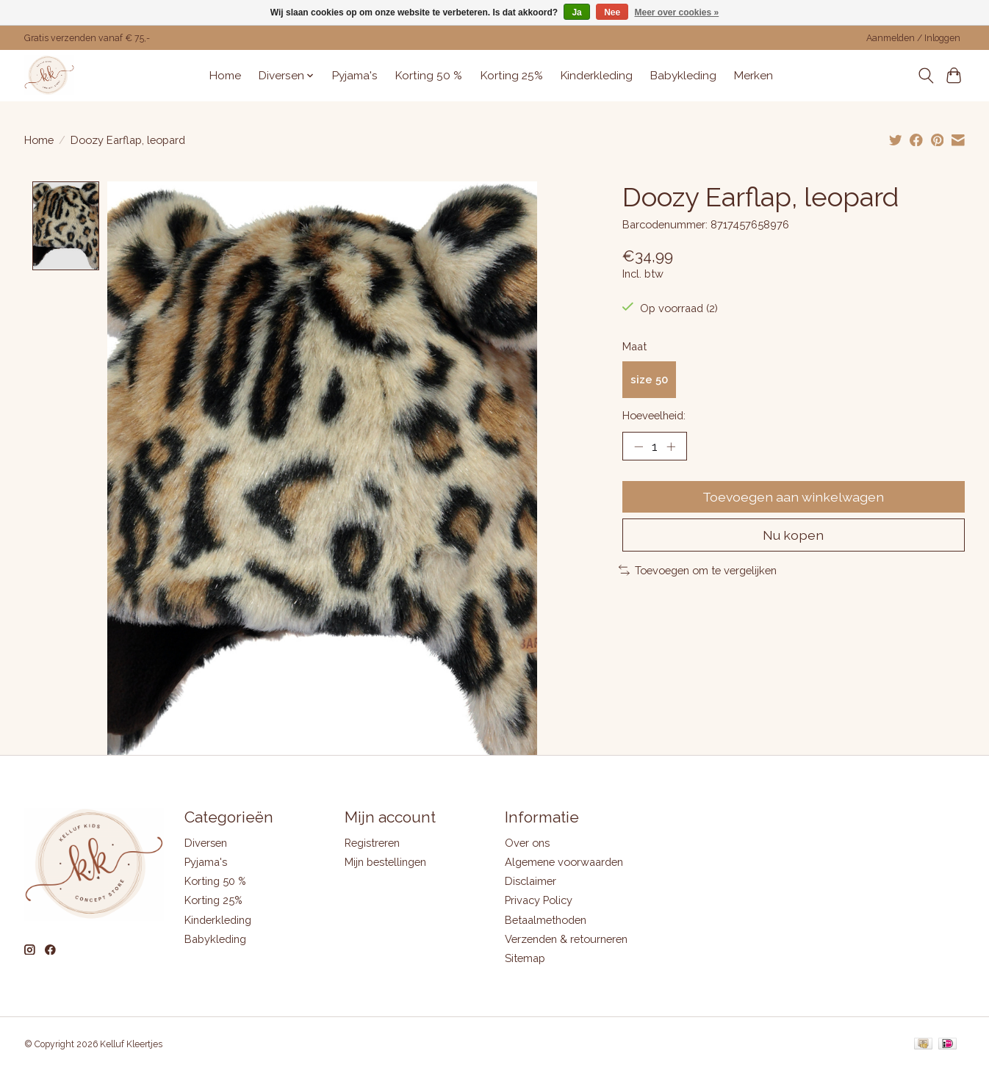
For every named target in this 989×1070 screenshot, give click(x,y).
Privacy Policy (538, 900)
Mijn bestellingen (385, 862)
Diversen (205, 843)
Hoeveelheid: (654, 415)
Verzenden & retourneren (566, 939)
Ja (576, 12)
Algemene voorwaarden (564, 862)
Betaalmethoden (545, 920)
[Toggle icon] (925, 75)
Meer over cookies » (677, 12)
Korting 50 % (428, 75)
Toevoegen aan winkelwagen (793, 497)
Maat (634, 346)
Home (225, 75)
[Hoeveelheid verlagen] (638, 445)
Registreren (372, 843)
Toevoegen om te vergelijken (698, 570)
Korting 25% (512, 75)
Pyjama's (355, 75)
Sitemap (525, 958)
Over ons (527, 843)
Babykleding (683, 75)
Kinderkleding (597, 75)
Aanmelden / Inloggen (913, 38)
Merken (753, 75)
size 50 (649, 379)
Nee (612, 12)
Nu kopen (793, 535)
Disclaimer (530, 881)
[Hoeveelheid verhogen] (671, 445)
